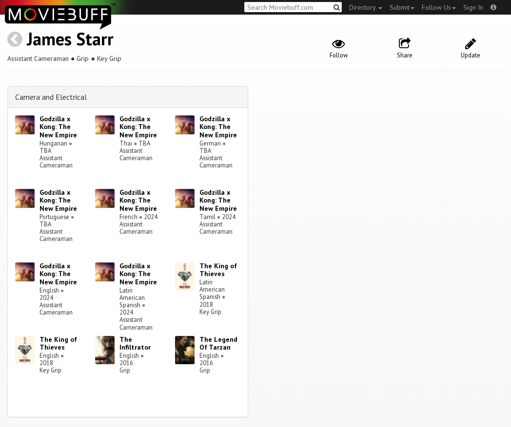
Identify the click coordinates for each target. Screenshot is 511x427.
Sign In (473, 7)
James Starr (70, 38)
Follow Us (439, 7)
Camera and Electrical (51, 97)
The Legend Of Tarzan (218, 343)
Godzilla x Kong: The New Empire (58, 127)
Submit (402, 7)
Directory (365, 7)
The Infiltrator (135, 343)
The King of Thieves (218, 269)
